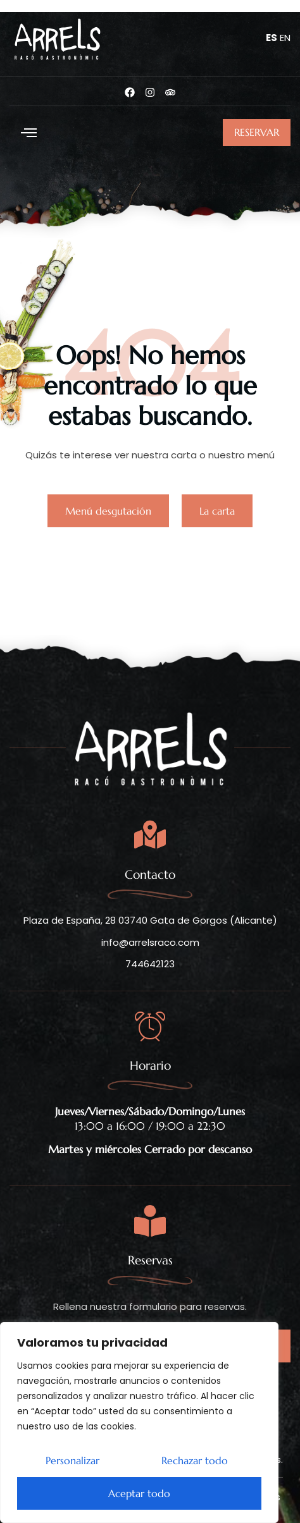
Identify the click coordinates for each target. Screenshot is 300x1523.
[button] (28, 133)
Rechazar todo (194, 1460)
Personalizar (72, 1460)
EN (285, 37)
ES (271, 37)
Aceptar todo (139, 1493)
